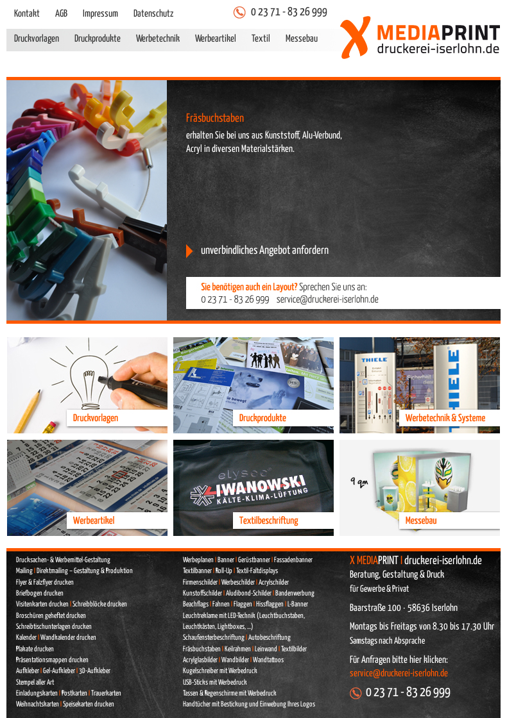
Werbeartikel (215, 39)
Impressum (100, 14)
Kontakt (27, 14)
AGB (61, 14)
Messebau (302, 39)
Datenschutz (153, 14)
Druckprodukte (97, 39)
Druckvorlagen (36, 39)
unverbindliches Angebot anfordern (265, 250)
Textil (261, 39)
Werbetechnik (158, 39)
